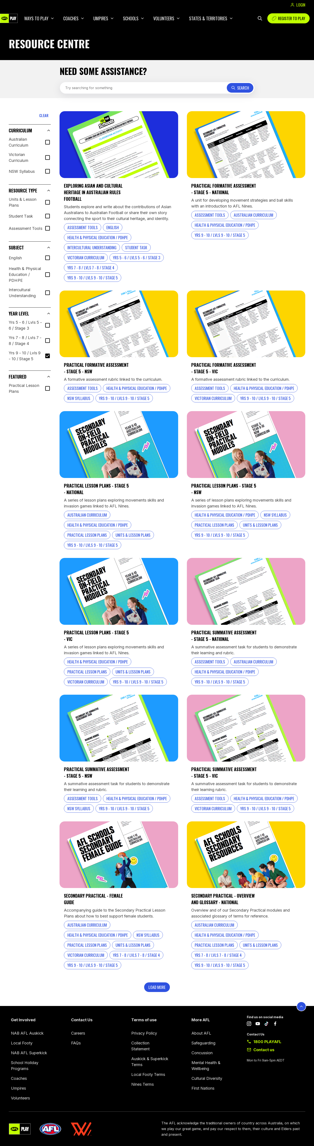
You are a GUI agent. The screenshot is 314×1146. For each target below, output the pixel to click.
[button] (30, 130)
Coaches (70, 18)
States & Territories (208, 18)
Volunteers (163, 18)
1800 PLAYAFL (267, 1041)
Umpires (100, 18)
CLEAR (44, 115)
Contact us (263, 1049)
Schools (130, 18)
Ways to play (36, 18)
